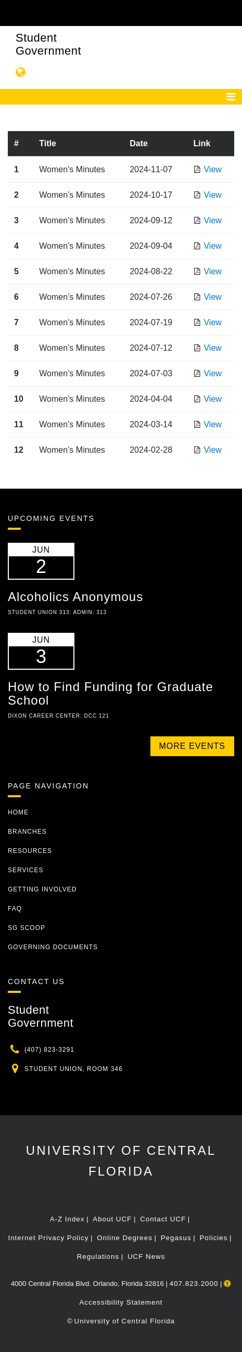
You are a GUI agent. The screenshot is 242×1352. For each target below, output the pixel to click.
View (212, 169)
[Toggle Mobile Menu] (231, 12)
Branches (27, 831)
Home (18, 812)
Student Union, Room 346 (73, 1069)
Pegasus (176, 1238)
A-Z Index (67, 1219)
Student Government (48, 44)
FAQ (15, 908)
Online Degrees (124, 1238)
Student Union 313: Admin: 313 (57, 612)
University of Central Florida (124, 1321)
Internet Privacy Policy (48, 1238)
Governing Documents (53, 947)
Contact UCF (163, 1219)
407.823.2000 (194, 1283)
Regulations (98, 1256)
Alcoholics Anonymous (75, 597)
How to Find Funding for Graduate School (110, 693)
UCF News (146, 1256)
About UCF (112, 1219)
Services (25, 870)
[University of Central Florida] (79, 13)
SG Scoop (26, 928)
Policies (213, 1238)
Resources (30, 850)
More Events (192, 746)
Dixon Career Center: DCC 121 (58, 716)
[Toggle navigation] (231, 97)
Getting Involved (42, 889)
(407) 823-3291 (49, 1049)
